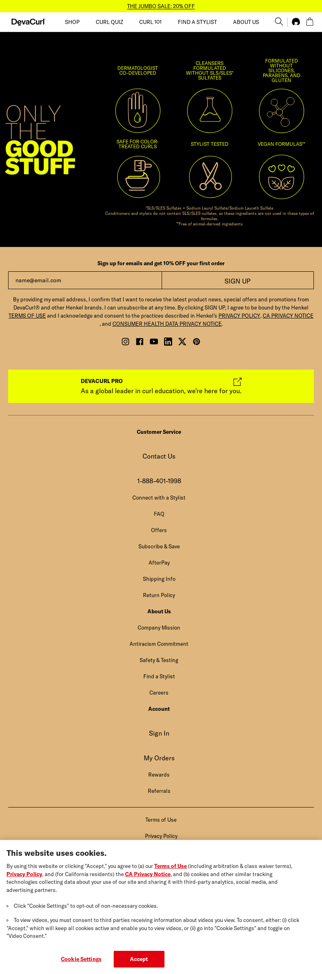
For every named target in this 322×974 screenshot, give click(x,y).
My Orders (159, 758)
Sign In (159, 733)
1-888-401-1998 (159, 481)
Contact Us (159, 456)
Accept (139, 964)
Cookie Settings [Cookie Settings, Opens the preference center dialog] (81, 964)
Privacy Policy (24, 879)
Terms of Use (170, 871)
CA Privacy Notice (148, 879)
